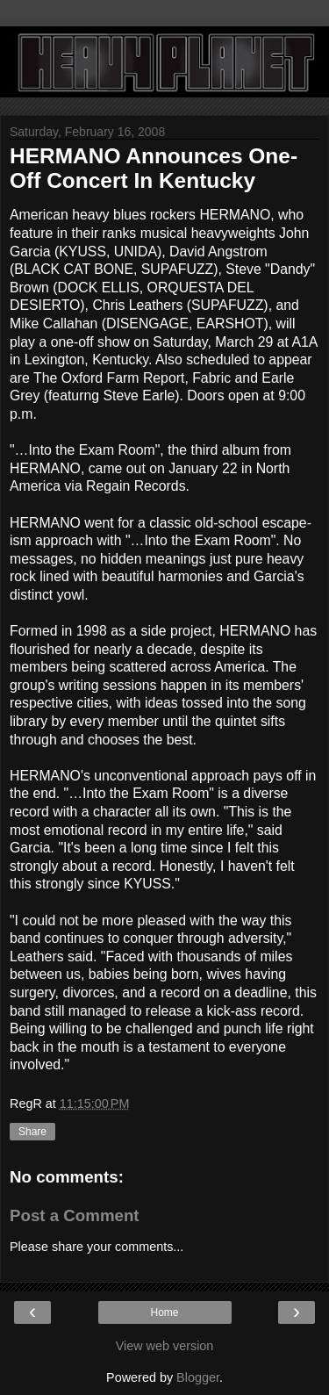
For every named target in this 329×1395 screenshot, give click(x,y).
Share (32, 1131)
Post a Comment (74, 1215)
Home (164, 1312)
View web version (165, 1346)
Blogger (197, 1377)
